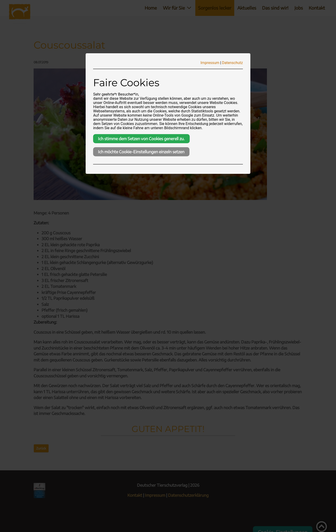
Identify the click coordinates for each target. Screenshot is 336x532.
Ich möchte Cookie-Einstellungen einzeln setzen (141, 151)
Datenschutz (232, 63)
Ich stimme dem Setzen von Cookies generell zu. (141, 138)
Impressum (209, 63)
